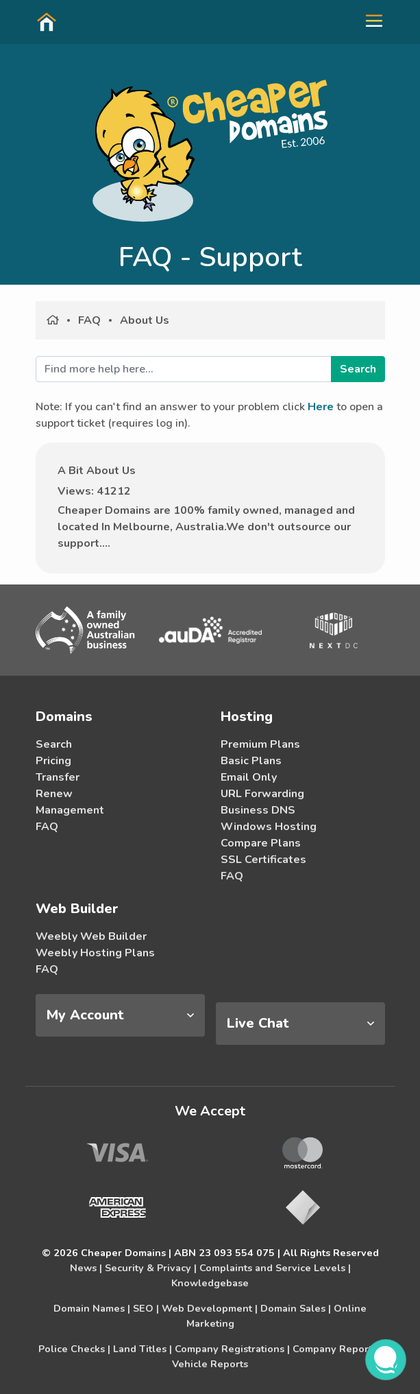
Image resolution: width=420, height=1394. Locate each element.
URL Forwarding (262, 793)
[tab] (120, 1015)
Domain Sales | (295, 1308)
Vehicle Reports (210, 1364)
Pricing (53, 760)
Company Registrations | (232, 1349)
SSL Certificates (263, 859)
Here (321, 406)
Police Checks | (74, 1349)
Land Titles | (142, 1349)
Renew (54, 793)
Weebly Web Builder (91, 936)
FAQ (89, 320)
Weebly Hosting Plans (95, 952)
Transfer (57, 777)
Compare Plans (261, 843)
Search (54, 744)
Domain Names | (91, 1308)
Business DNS (258, 810)
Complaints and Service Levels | (275, 1268)
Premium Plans (260, 744)
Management (70, 810)
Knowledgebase (210, 1283)
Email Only (249, 777)
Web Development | (210, 1308)
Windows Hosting (269, 826)
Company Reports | (337, 1349)
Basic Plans (251, 760)
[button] (368, 21)
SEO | (146, 1308)
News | (86, 1268)
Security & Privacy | (151, 1268)
